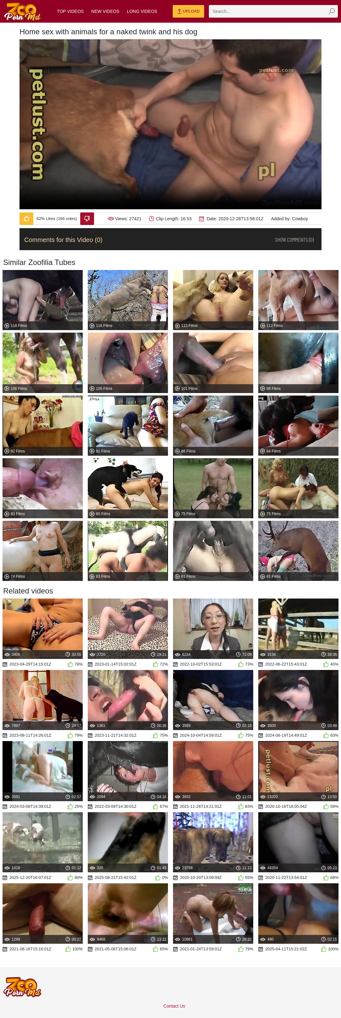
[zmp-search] (273, 11)
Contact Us (174, 1006)
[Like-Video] (26, 218)
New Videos (105, 11)
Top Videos (70, 11)
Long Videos (142, 11)
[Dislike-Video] (87, 218)
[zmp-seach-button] (331, 11)
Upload (188, 11)
